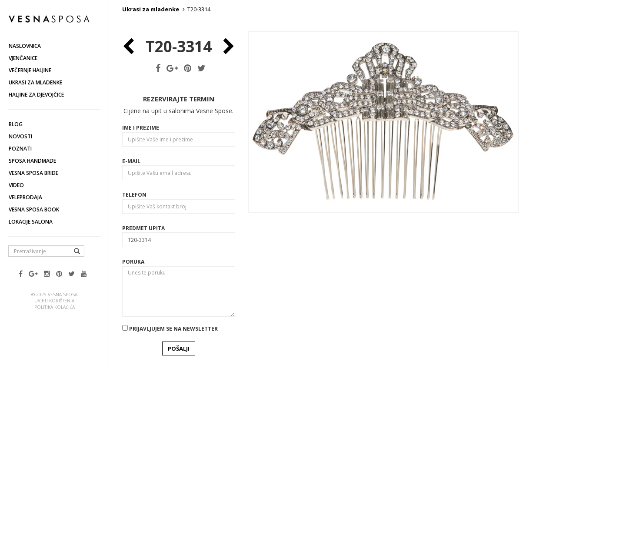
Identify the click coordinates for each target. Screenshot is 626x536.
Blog (16, 124)
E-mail (131, 320)
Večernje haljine (30, 70)
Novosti (20, 136)
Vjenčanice (23, 58)
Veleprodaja (25, 197)
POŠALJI (179, 507)
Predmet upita (143, 387)
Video (16, 185)
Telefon (134, 353)
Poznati (20, 148)
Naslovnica (25, 46)
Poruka (133, 420)
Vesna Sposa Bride (33, 173)
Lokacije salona (31, 221)
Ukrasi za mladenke (35, 82)
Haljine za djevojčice (36, 94)
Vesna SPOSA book (34, 209)
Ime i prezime (140, 286)
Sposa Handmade (32, 160)
